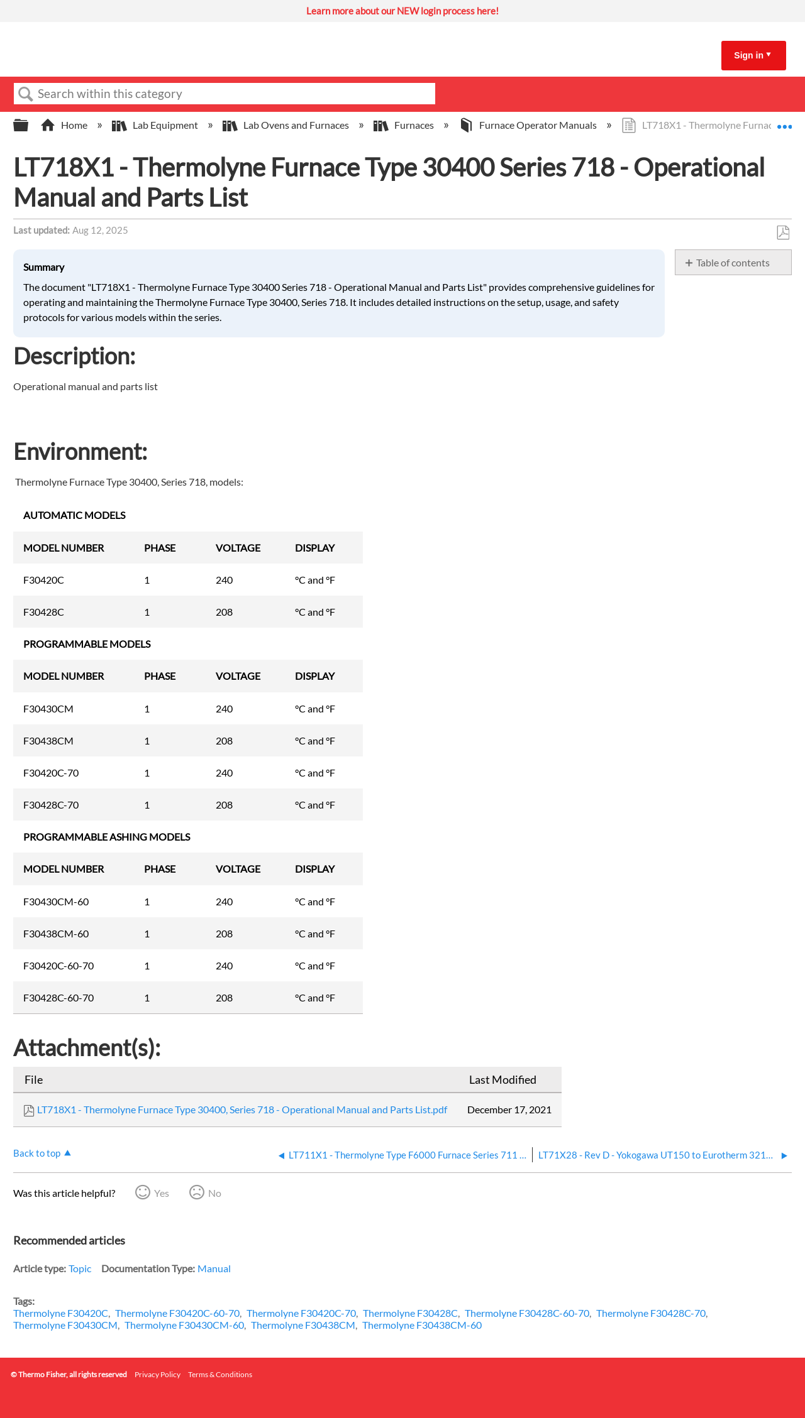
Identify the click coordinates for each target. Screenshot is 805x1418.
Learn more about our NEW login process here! (402, 10)
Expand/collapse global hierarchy (29, 125)
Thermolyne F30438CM (303, 1325)
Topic (80, 1268)
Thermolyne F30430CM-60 (184, 1325)
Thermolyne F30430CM (65, 1325)
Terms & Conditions (220, 1374)
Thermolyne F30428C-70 (651, 1313)
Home (64, 125)
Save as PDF (782, 233)
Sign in (748, 55)
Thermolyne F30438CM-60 (422, 1325)
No (214, 1193)
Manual (214, 1268)
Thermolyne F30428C (410, 1313)
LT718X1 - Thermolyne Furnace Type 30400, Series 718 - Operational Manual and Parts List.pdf (242, 1109)
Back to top (36, 1153)
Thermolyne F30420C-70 (301, 1313)
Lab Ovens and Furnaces (287, 125)
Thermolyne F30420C (60, 1313)
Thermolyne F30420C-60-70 (177, 1313)
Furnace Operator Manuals (528, 125)
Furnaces (405, 125)
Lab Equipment (156, 125)
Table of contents (733, 262)
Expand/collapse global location (784, 121)
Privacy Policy (157, 1374)
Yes (161, 1193)
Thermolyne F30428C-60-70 (527, 1313)
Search (25, 94)
